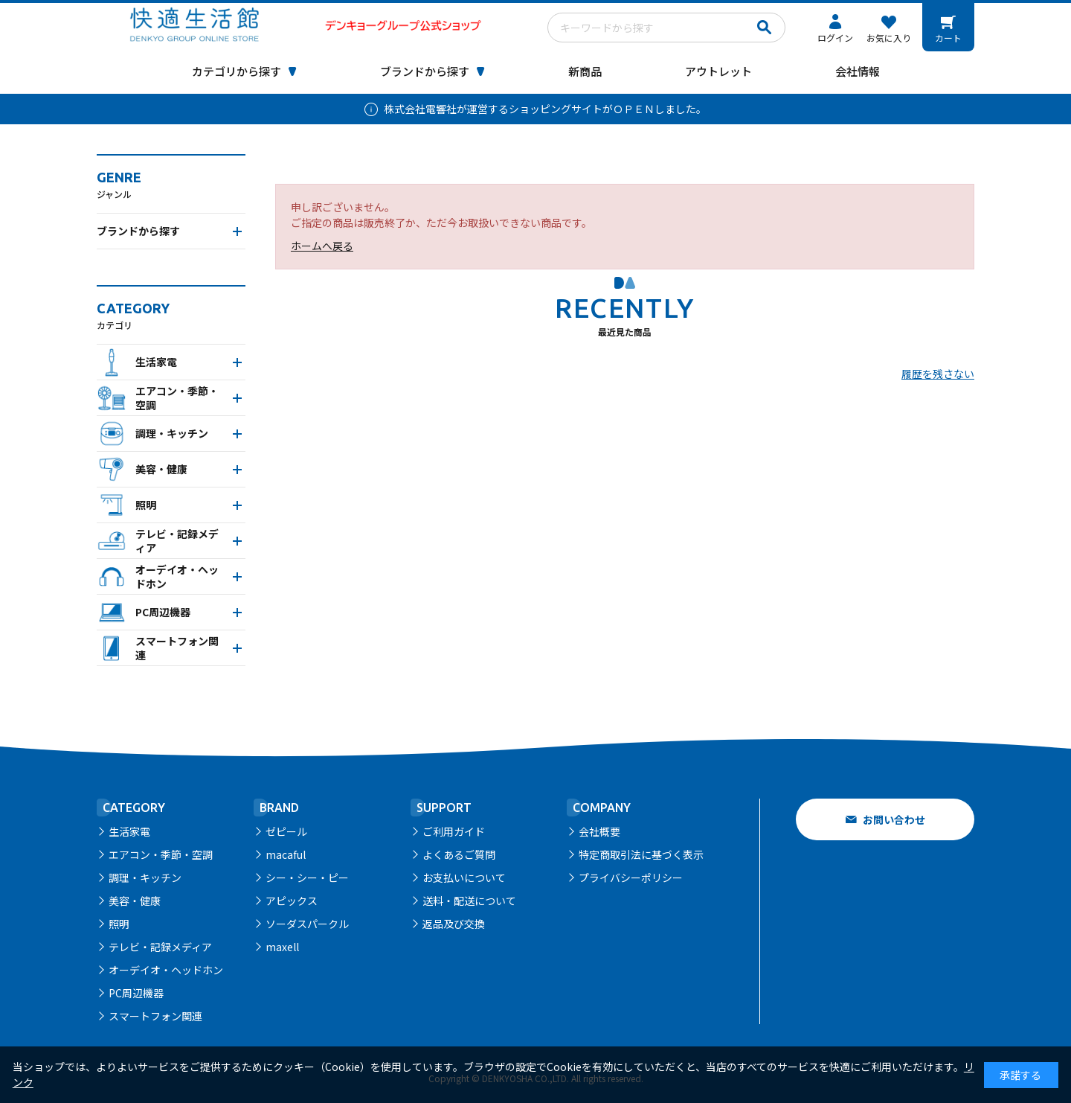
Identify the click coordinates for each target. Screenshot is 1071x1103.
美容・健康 (135, 900)
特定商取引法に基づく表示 (641, 854)
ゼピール (286, 831)
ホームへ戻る (322, 245)
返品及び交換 (453, 923)
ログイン (835, 37)
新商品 (585, 71)
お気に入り (888, 37)
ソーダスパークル (307, 923)
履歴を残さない (937, 373)
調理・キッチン (145, 877)
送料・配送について (469, 900)
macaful (286, 854)
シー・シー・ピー (307, 877)
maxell (282, 946)
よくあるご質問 (458, 854)
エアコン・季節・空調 (161, 854)
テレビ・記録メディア (160, 946)
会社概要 (599, 831)
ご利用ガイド (453, 831)
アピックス (292, 900)
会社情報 (857, 71)
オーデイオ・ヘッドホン (166, 969)
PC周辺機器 (136, 992)
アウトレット (718, 71)
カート (948, 37)
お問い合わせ (894, 819)
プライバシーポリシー (631, 877)
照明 (119, 923)
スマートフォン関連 (155, 1015)
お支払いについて (464, 877)
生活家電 (129, 831)
